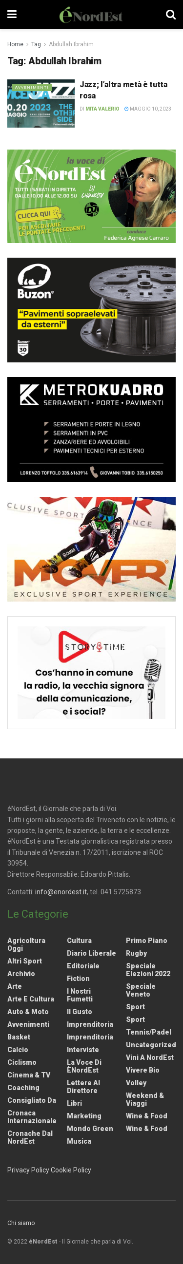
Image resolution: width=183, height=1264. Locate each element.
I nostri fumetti (80, 995)
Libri (74, 1103)
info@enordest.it (61, 892)
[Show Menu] (12, 14)
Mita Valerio (102, 109)
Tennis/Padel (148, 1032)
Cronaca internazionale (32, 1117)
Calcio (17, 1050)
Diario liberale (91, 953)
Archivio (21, 974)
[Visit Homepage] (91, 14)
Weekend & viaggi (145, 1099)
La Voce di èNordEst (84, 1066)
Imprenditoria (90, 1024)
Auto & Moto (28, 1012)
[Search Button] (171, 14)
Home (15, 44)
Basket (18, 1037)
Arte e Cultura (30, 999)
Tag (36, 44)
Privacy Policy (28, 1170)
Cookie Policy (71, 1170)
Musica (79, 1141)
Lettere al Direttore (83, 1086)
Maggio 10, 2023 (147, 109)
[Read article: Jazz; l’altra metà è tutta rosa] (41, 103)
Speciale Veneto (141, 990)
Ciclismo (22, 1062)
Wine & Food (146, 1116)
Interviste (83, 1050)
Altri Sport (24, 961)
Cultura (79, 940)
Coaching (23, 1088)
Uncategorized (151, 1045)
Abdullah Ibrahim (71, 44)
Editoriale (83, 966)
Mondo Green (90, 1128)
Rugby (136, 953)
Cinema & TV (28, 1075)
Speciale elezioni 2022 (148, 970)
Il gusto (79, 1012)
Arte (14, 986)
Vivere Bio (143, 1070)
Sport (135, 1007)
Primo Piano (146, 940)
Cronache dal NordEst (30, 1137)
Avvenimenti (32, 87)
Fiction (78, 978)
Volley (136, 1083)
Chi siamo (21, 1222)
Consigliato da (31, 1100)
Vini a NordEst (150, 1057)
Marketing (84, 1116)
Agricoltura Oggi (26, 944)
